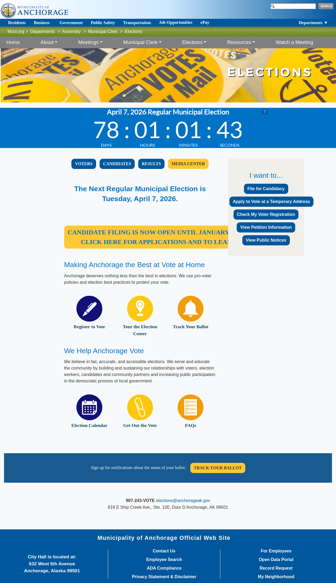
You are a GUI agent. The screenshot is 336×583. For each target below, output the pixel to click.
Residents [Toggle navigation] (17, 22)
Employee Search (164, 560)
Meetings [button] (88, 42)
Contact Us (164, 551)
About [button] (47, 42)
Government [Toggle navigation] (71, 22)
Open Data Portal (276, 560)
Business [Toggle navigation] (42, 22)
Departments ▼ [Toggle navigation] (313, 22)
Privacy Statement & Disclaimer (164, 577)
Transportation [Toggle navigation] (137, 22)
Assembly (71, 31)
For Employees (276, 551)
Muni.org (16, 31)
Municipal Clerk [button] (140, 42)
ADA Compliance (164, 568)
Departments (42, 31)
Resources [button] (239, 42)
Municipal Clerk (102, 31)
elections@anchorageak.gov (183, 500)
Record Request (276, 568)
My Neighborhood (276, 577)
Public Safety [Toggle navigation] (103, 22)
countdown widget (168, 128)
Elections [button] (192, 42)
